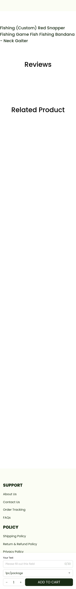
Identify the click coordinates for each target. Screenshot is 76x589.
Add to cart (49, 582)
